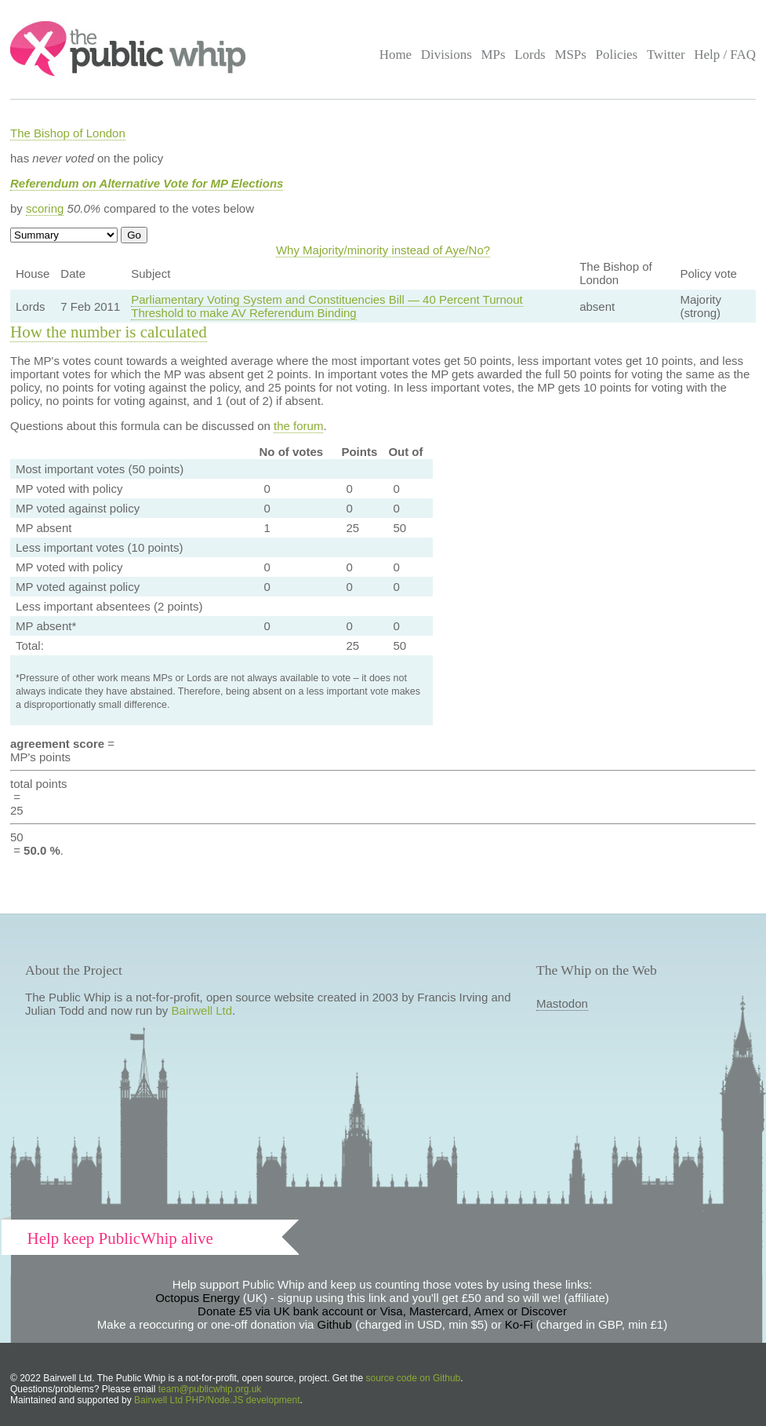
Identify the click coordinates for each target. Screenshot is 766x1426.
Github (335, 1324)
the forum (298, 425)
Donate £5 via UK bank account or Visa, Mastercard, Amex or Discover (382, 1311)
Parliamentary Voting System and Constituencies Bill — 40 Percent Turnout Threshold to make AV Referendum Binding (326, 306)
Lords (530, 54)
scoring (45, 208)
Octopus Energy (197, 1297)
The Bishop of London (67, 133)
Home (395, 54)
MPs (493, 54)
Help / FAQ (725, 54)
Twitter (666, 54)
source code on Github (413, 1378)
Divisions (446, 54)
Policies (617, 54)
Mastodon (562, 1003)
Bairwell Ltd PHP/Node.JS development (217, 1400)
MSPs (570, 54)
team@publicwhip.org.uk (210, 1389)
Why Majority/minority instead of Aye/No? (383, 250)
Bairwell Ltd (202, 1010)
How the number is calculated (108, 332)
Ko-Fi (519, 1324)
